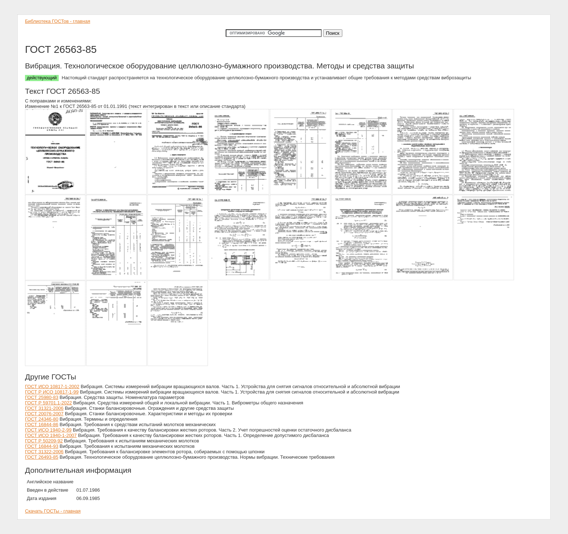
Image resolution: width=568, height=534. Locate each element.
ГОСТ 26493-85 (41, 457)
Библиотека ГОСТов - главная (57, 21)
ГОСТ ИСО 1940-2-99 (48, 430)
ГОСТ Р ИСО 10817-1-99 (52, 392)
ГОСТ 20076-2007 (44, 413)
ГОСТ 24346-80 (41, 419)
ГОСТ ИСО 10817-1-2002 (52, 386)
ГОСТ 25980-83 (41, 397)
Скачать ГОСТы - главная (53, 511)
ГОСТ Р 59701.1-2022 (48, 402)
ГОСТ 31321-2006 (44, 408)
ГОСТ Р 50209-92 (44, 440)
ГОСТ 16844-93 (41, 446)
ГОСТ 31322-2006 (44, 451)
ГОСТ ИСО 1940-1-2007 (51, 435)
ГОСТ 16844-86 (41, 424)
